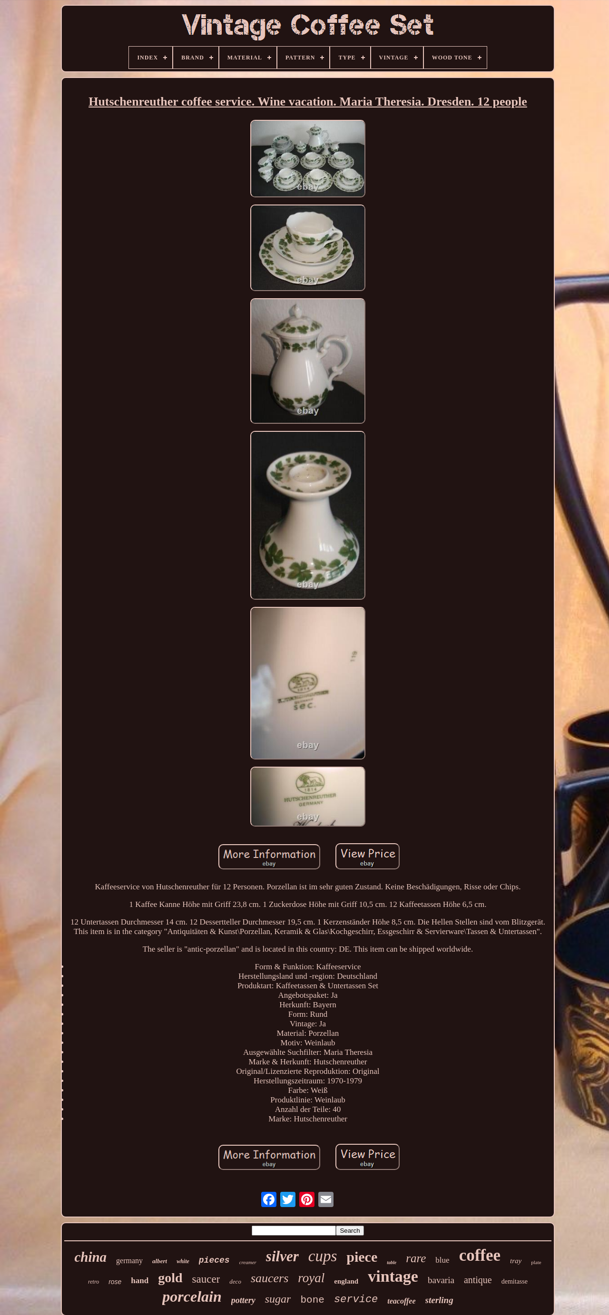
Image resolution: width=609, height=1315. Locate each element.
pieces (214, 1260)
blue (442, 1260)
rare (416, 1258)
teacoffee (401, 1301)
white (183, 1261)
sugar (278, 1299)
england (346, 1281)
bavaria (441, 1280)
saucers (269, 1278)
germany (129, 1261)
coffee (480, 1255)
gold (170, 1277)
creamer (247, 1262)
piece (361, 1257)
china (90, 1257)
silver (282, 1256)
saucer (206, 1279)
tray (515, 1261)
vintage (393, 1276)
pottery (243, 1300)
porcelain (191, 1296)
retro (93, 1281)
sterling (439, 1300)
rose (114, 1282)
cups (322, 1256)
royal (311, 1278)
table (391, 1262)
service (356, 1299)
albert (159, 1261)
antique (478, 1280)
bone (312, 1300)
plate (536, 1262)
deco (235, 1281)
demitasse (514, 1281)
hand (139, 1280)
